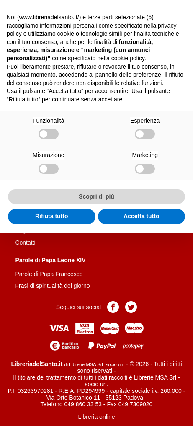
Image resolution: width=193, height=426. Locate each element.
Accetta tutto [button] (142, 216)
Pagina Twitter (131, 307)
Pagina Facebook (113, 307)
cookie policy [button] (127, 58)
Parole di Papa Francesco (48, 274)
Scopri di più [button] (96, 196)
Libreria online (96, 416)
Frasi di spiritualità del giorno (52, 285)
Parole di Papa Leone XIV (50, 260)
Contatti (25, 242)
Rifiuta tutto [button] (51, 216)
